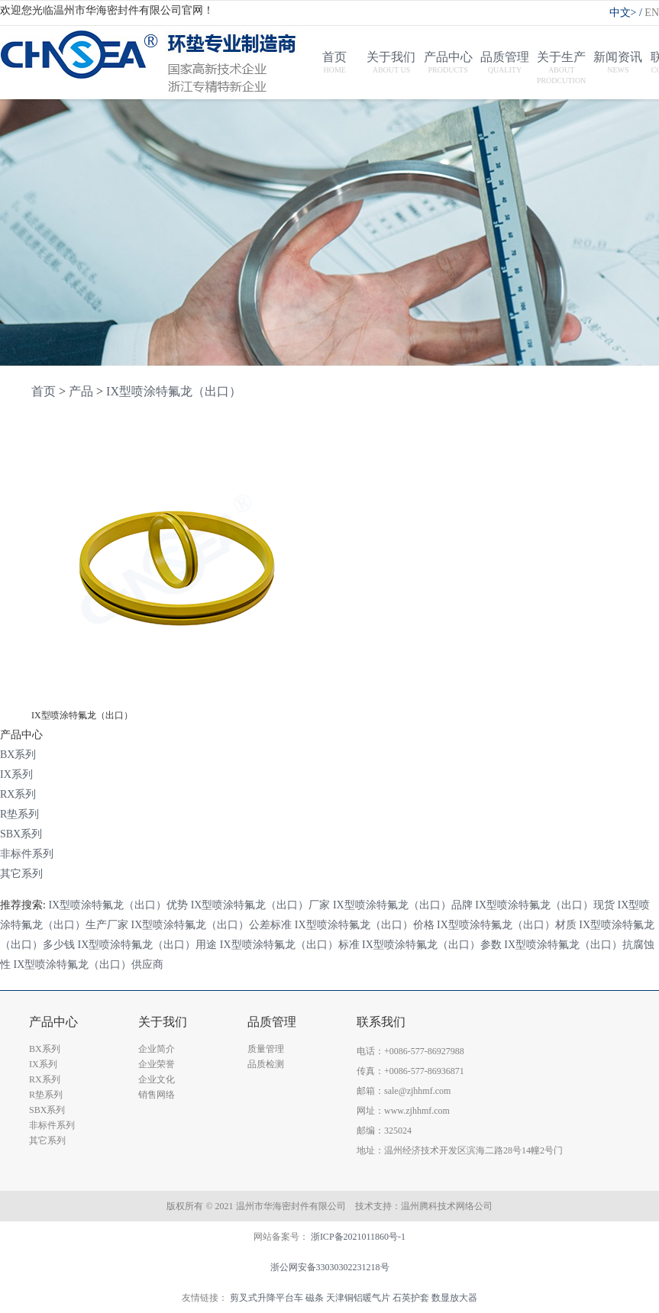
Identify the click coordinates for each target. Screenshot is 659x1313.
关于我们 (162, 1021)
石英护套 (410, 1297)
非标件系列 (26, 854)
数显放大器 (454, 1297)
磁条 (314, 1297)
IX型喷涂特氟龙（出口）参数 (432, 944)
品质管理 (271, 1021)
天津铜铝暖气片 (358, 1297)
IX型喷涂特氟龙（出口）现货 (545, 905)
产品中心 (53, 1021)
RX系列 (18, 794)
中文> (627, 12)
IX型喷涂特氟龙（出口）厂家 (261, 905)
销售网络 (156, 1094)
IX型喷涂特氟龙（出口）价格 (364, 925)
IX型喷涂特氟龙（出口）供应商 (89, 964)
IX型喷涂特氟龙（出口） (173, 391)
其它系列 (21, 873)
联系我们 (381, 1021)
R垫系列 (19, 814)
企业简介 (156, 1049)
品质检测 (265, 1064)
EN (651, 12)
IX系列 (16, 774)
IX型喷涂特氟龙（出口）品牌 (403, 905)
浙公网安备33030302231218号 (329, 1267)
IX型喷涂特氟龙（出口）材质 (507, 925)
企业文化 (156, 1079)
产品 (81, 391)
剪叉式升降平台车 (266, 1297)
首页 (43, 391)
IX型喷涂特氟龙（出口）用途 (148, 944)
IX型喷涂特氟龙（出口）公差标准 (211, 925)
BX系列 (18, 754)
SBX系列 (21, 834)
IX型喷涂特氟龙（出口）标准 (290, 944)
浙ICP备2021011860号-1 (358, 1236)
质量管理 (265, 1049)
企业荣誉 (156, 1064)
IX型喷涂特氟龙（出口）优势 (118, 905)
